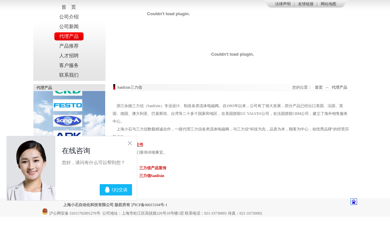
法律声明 (283, 4)
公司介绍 (69, 16)
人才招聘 (69, 55)
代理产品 (69, 36)
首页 (319, 87)
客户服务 (69, 65)
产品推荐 (69, 46)
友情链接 (306, 4)
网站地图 (328, 4)
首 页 (68, 7)
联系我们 (69, 75)
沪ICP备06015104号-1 (149, 205)
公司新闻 (69, 26)
